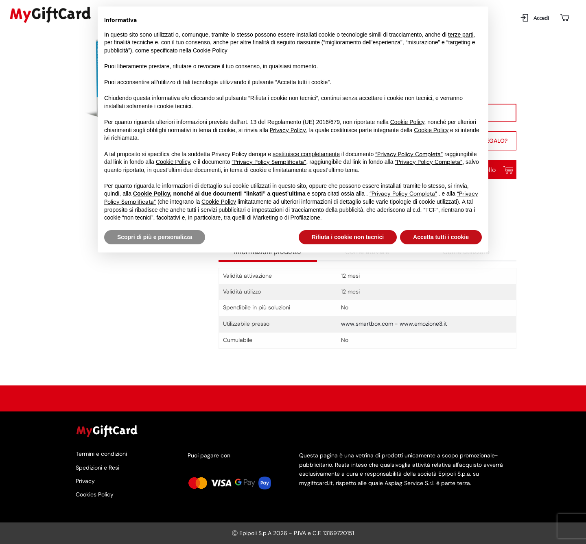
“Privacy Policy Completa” (409, 154)
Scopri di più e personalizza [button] (154, 237)
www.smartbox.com (367, 323)
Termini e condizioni (101, 454)
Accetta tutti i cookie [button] (441, 237)
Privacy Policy (288, 130)
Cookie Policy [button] (210, 50)
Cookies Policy (95, 494)
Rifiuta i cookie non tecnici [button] (348, 237)
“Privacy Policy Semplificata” (269, 161)
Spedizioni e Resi (97, 467)
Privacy (85, 480)
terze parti (460, 34)
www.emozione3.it (423, 323)
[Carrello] (564, 18)
